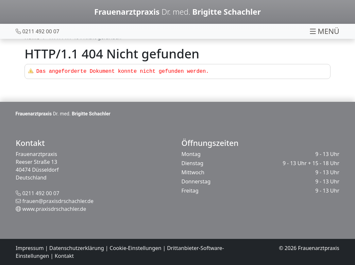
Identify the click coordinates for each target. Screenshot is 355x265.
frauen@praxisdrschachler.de (57, 201)
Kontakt (64, 255)
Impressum (30, 248)
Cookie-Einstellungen (135, 248)
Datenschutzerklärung (76, 248)
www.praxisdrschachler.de (54, 208)
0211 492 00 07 (40, 193)
